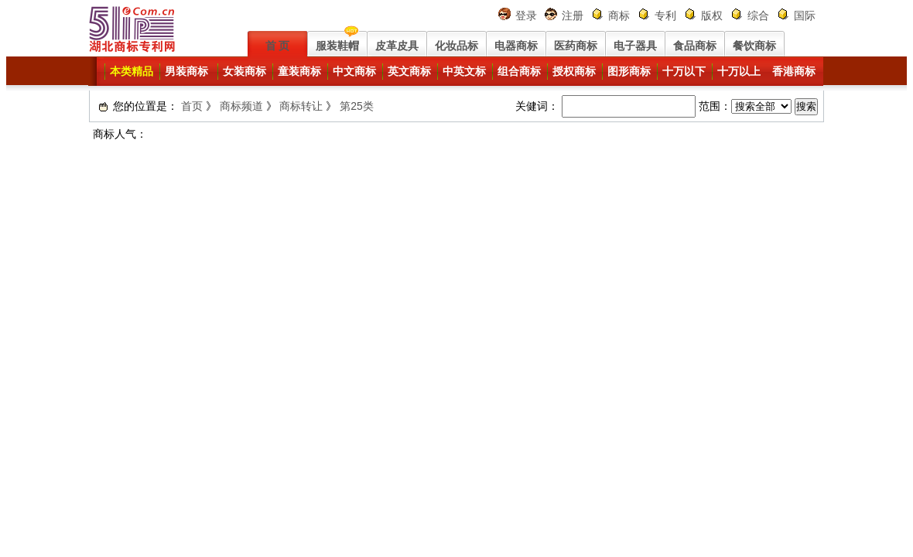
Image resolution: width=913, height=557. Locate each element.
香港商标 (794, 71)
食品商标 (694, 45)
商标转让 (301, 106)
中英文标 (464, 71)
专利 (665, 15)
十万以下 (684, 71)
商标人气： (120, 134)
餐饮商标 (754, 45)
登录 (526, 15)
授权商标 (574, 71)
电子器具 (635, 45)
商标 (619, 15)
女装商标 (244, 71)
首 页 (277, 45)
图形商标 (629, 71)
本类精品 (131, 71)
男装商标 (186, 71)
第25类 (357, 106)
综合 (758, 15)
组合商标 (519, 71)
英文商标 (409, 71)
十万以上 (739, 71)
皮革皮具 (397, 45)
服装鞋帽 (337, 45)
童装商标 (299, 71)
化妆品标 (456, 45)
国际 (805, 15)
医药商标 (575, 45)
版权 (712, 15)
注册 (572, 15)
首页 (192, 106)
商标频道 (241, 106)
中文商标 (354, 71)
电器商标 (516, 45)
